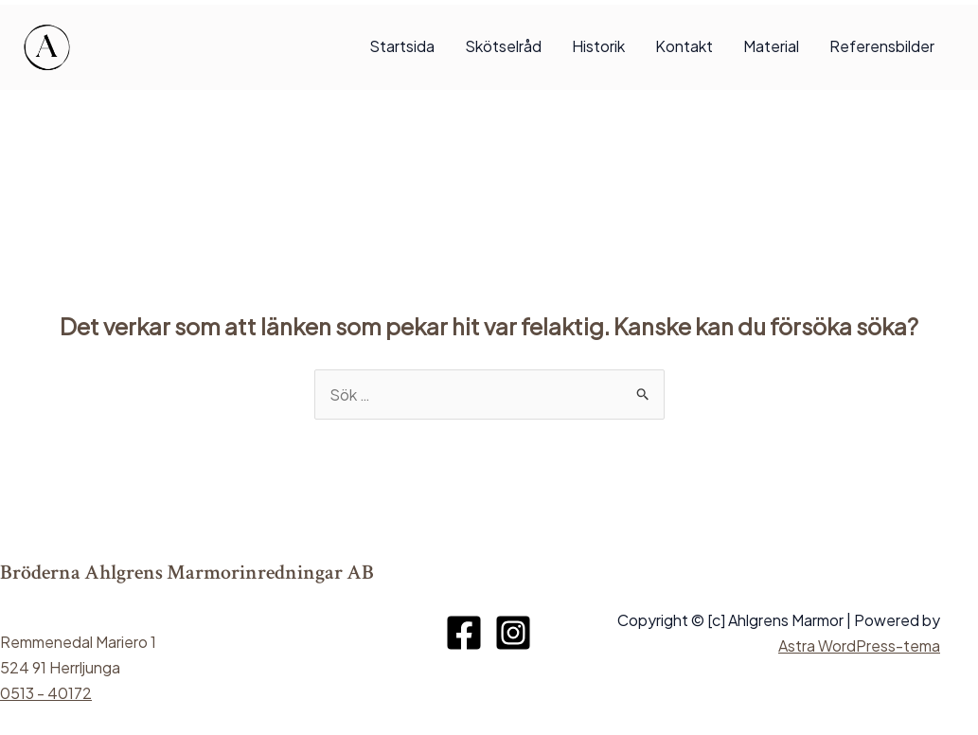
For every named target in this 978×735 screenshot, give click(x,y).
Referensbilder (881, 46)
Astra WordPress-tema (859, 645)
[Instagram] (513, 633)
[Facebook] (464, 633)
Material (771, 46)
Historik (598, 46)
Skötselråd (503, 46)
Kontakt (684, 46)
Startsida (402, 46)
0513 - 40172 (46, 693)
